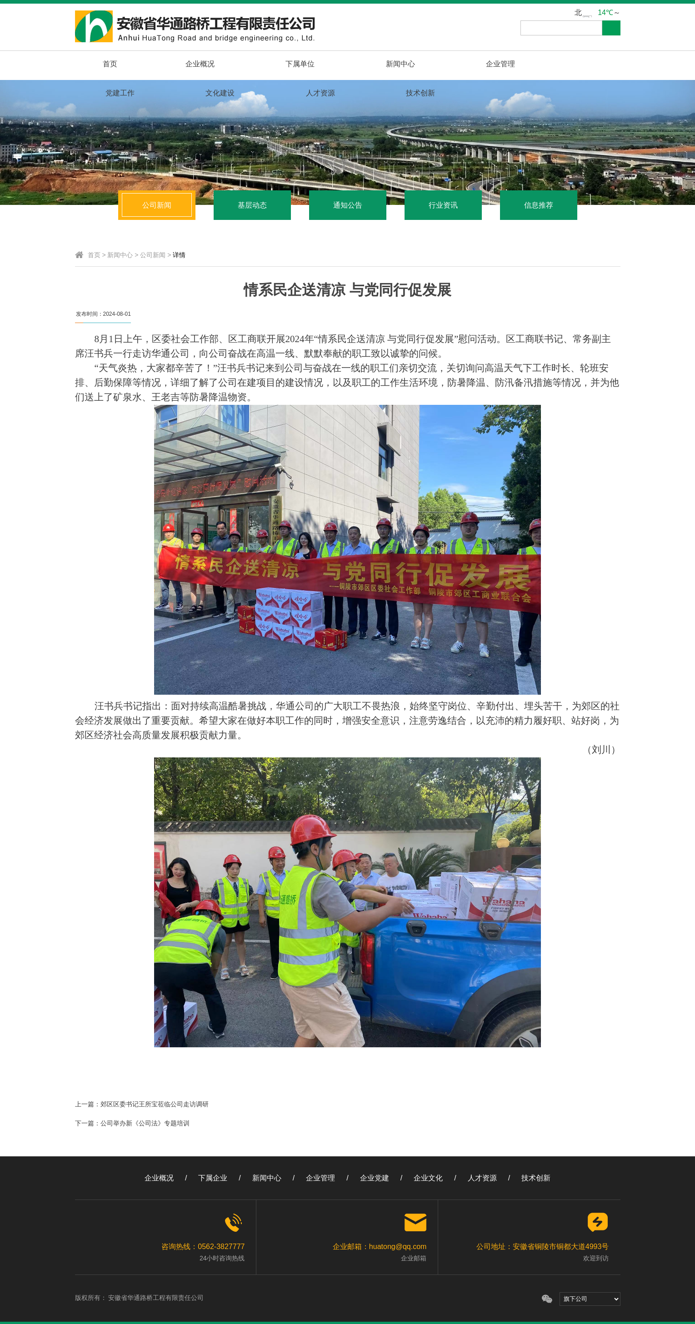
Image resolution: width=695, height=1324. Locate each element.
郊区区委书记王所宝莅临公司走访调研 (154, 1104)
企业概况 (144, 64)
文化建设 (464, 64)
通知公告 (347, 205)
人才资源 (528, 64)
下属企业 (212, 1178)
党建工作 (400, 64)
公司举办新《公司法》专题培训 (145, 1123)
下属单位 (208, 64)
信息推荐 (538, 205)
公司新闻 (156, 205)
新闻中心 (272, 64)
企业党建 (374, 1178)
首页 (91, 64)
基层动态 (252, 205)
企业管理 (336, 64)
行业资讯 (443, 205)
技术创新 (592, 64)
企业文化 (428, 1178)
